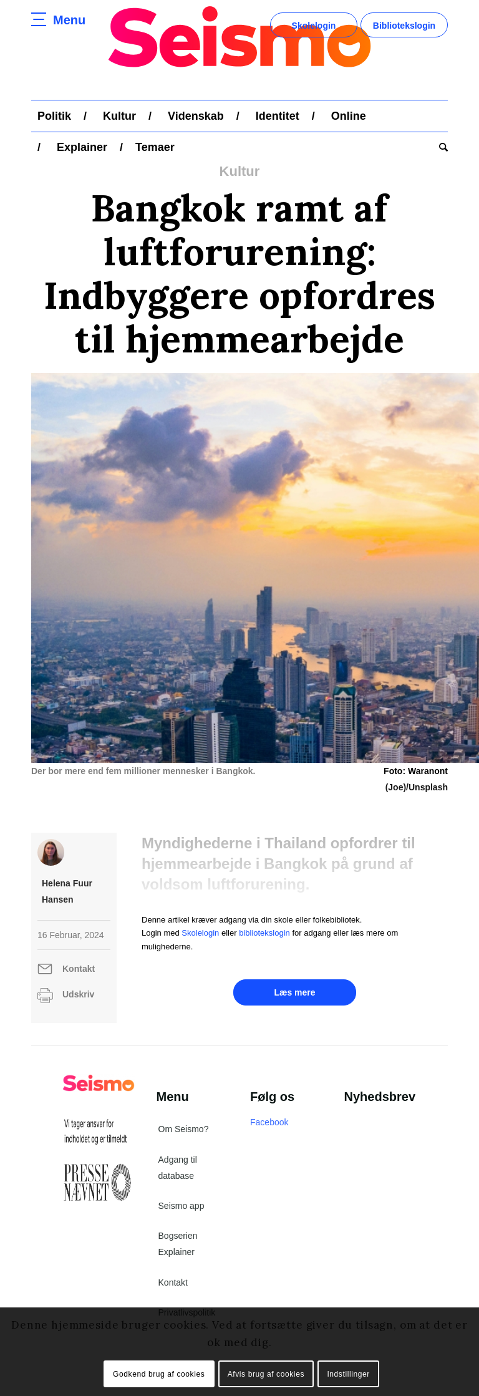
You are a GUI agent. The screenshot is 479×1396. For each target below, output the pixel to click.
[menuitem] (54, 116)
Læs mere (294, 992)
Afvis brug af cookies (266, 1374)
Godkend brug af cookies (159, 1374)
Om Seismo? (183, 1129)
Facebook (269, 1122)
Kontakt (78, 969)
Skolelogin (314, 26)
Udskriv (78, 994)
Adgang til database (177, 1168)
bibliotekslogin (264, 933)
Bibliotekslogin (404, 26)
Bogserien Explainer (178, 1244)
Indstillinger (348, 1374)
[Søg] (440, 147)
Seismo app (181, 1206)
